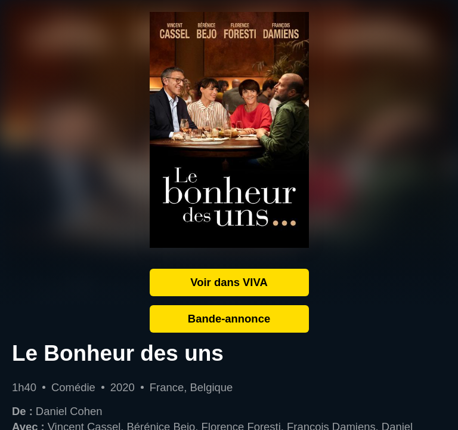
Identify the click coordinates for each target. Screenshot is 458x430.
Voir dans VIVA (228, 282)
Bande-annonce (229, 318)
